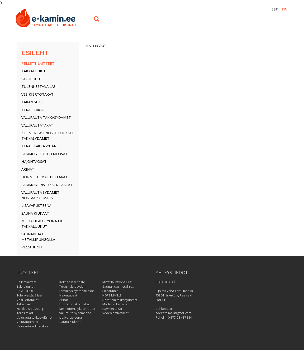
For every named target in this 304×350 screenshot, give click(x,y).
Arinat (27, 169)
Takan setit (32, 101)
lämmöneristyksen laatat (46, 184)
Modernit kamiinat (115, 304)
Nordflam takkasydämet (119, 300)
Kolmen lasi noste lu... (74, 282)
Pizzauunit (32, 247)
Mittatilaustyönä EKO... (118, 282)
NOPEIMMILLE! (112, 295)
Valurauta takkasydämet (46, 117)
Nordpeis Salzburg (30, 308)
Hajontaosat (34, 161)
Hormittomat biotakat (44, 176)
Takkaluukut (34, 71)
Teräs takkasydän (39, 145)
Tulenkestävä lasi (39, 86)
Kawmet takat (112, 308)
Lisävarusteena (36, 205)
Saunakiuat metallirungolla (38, 237)
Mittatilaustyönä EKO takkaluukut (43, 223)
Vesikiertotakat (37, 94)
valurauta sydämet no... (76, 313)
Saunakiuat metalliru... (118, 286)
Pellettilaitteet (37, 63)
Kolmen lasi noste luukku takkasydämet (47, 135)
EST (275, 9)
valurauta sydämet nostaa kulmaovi (40, 195)
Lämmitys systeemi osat (44, 153)
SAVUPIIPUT (31, 78)
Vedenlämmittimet (115, 313)
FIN (284, 9)
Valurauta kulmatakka (32, 326)
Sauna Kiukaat (35, 213)
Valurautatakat (37, 125)
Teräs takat (33, 109)
